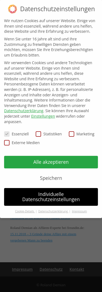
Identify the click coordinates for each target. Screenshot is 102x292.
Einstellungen (43, 111)
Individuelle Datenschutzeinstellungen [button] (51, 192)
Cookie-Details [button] (25, 206)
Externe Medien (22, 137)
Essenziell (16, 129)
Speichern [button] (51, 173)
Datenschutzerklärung (23, 106)
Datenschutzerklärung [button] (53, 206)
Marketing (81, 129)
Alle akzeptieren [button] (51, 157)
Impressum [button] (79, 206)
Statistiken (49, 129)
